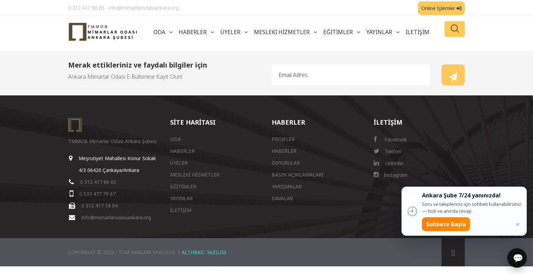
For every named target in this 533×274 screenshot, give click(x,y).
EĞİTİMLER (338, 32)
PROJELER (283, 139)
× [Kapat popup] (517, 224)
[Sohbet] (517, 258)
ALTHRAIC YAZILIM (204, 252)
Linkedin (388, 163)
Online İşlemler (441, 8)
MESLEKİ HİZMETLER (282, 32)
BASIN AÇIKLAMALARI (298, 174)
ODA (159, 32)
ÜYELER (230, 32)
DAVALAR (282, 198)
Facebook (390, 139)
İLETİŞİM (417, 32)
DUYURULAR (286, 162)
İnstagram (390, 175)
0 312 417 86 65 (86, 8)
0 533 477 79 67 (97, 193)
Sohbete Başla (446, 224)
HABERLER (193, 32)
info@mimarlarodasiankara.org (144, 8)
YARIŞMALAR (287, 186)
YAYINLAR (379, 32)
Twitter (387, 151)
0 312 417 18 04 (99, 205)
